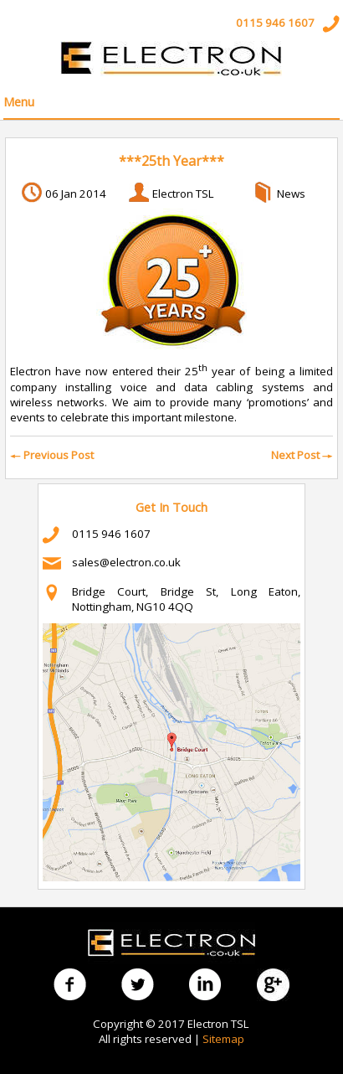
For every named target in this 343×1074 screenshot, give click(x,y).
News (291, 193)
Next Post (302, 454)
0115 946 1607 (275, 22)
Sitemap (223, 1038)
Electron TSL (183, 193)
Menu (18, 101)
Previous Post (52, 454)
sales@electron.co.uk (126, 562)
